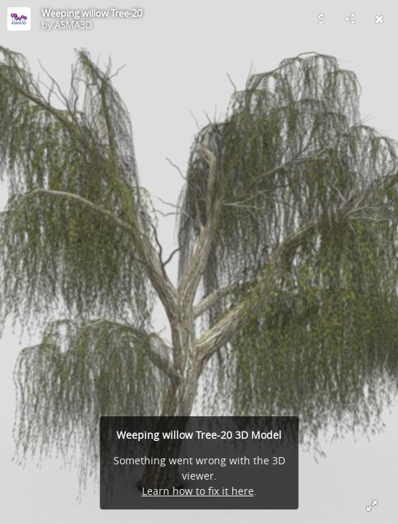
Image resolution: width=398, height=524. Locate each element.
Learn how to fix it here (198, 491)
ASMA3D (73, 24)
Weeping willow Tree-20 (91, 13)
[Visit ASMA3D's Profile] (19, 19)
